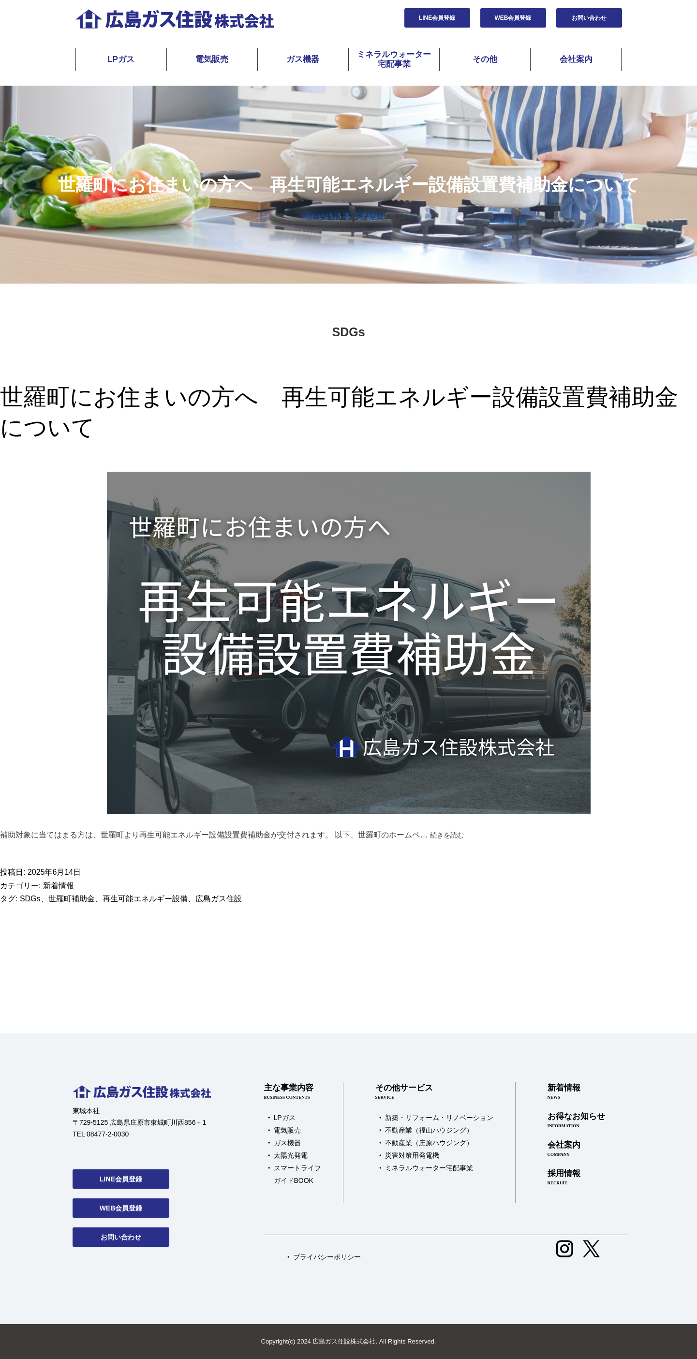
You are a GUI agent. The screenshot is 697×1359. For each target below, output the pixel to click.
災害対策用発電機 (412, 1155)
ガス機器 (302, 59)
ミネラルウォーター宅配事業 (394, 59)
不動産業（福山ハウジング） (429, 1130)
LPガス (120, 59)
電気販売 (211, 59)
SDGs (30, 899)
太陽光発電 (291, 1155)
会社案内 (576, 59)
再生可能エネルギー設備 (145, 899)
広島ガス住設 (218, 899)
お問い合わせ (589, 18)
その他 (485, 59)
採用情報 (576, 1177)
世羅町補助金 (71, 899)
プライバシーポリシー (327, 1257)
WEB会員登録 (513, 18)
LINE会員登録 (437, 18)
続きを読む (447, 835)
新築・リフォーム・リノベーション (439, 1117)
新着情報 (58, 885)
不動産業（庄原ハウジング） (429, 1143)
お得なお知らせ (576, 1120)
